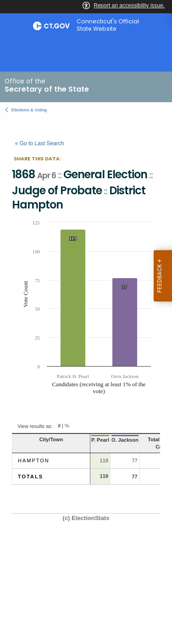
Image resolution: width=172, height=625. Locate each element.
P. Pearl (100, 440)
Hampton (34, 460)
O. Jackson (125, 440)
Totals (30, 476)
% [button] (67, 426)
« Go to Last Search (39, 143)
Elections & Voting (29, 109)
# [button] (59, 426)
